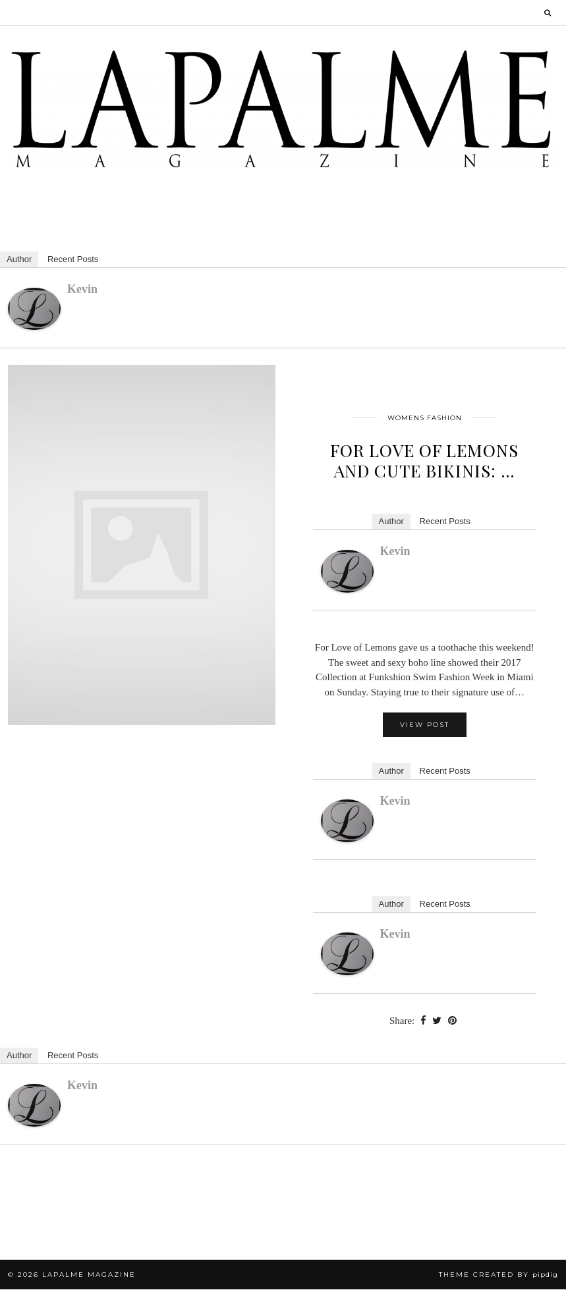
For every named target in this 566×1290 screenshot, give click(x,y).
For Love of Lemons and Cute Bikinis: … (424, 461)
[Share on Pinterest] (452, 1021)
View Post (424, 726)
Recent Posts (72, 260)
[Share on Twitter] (437, 1021)
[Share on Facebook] (422, 1021)
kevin (82, 289)
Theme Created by (498, 1275)
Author (19, 260)
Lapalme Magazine (89, 1275)
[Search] (548, 12)
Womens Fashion (424, 418)
